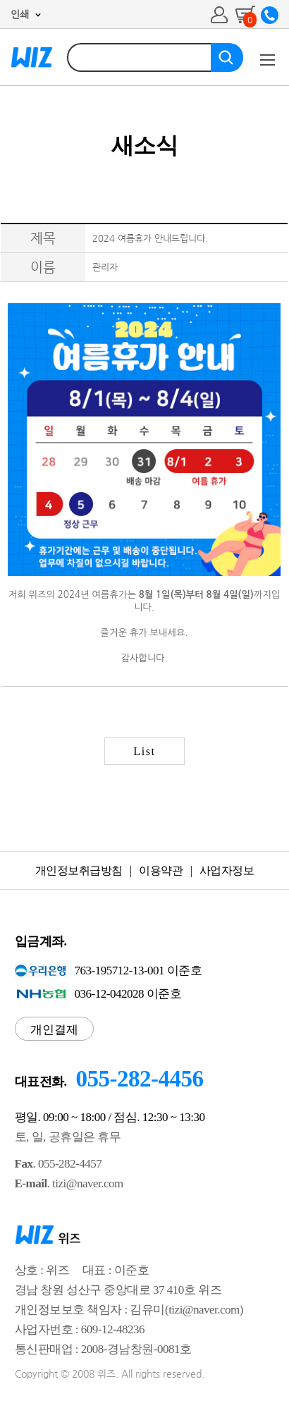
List (144, 751)
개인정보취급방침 (79, 870)
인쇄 (20, 14)
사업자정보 (226, 870)
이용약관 (161, 870)
